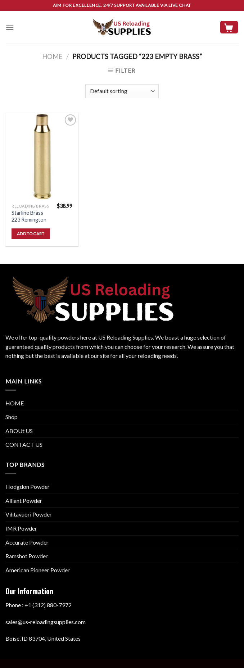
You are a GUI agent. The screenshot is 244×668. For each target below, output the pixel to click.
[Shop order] (121, 91)
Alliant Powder (23, 500)
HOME (14, 403)
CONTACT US (23, 444)
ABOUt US (19, 430)
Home (52, 56)
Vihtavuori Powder (28, 514)
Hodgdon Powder (27, 486)
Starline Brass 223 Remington (29, 216)
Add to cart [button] (31, 233)
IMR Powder (21, 528)
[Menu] (9, 27)
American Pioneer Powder (37, 570)
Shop (11, 416)
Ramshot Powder (26, 556)
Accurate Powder (27, 542)
